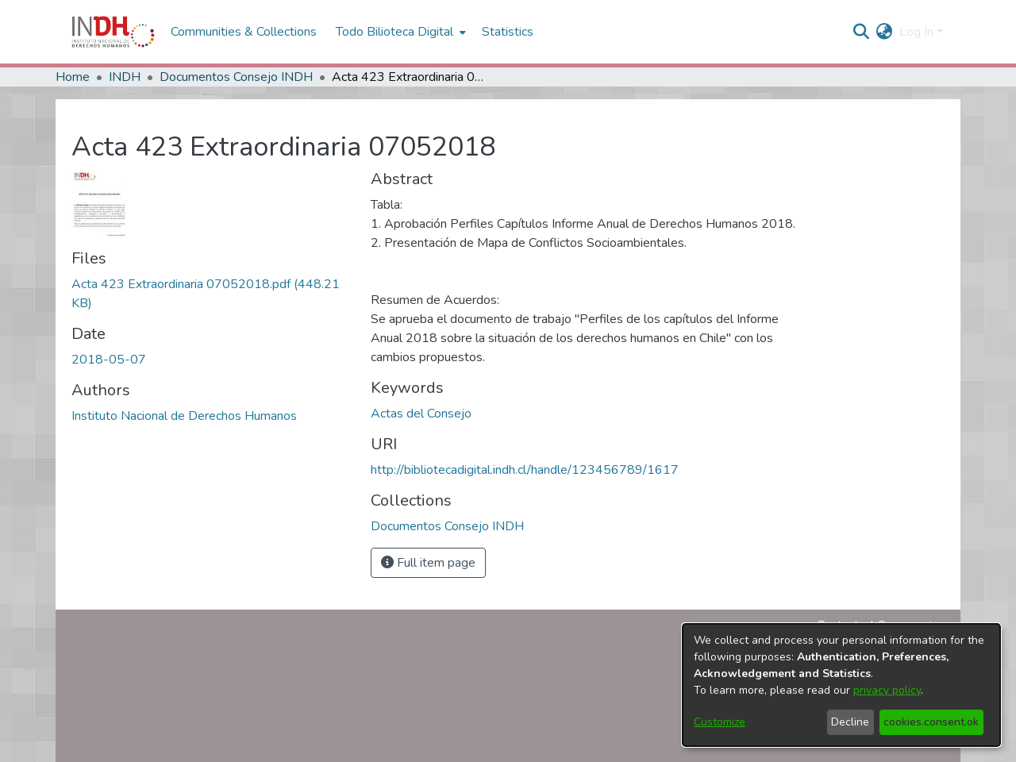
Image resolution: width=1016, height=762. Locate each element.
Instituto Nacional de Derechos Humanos (184, 416)
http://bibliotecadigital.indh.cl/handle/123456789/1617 (525, 470)
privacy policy (887, 690)
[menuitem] (885, 31)
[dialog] (841, 685)
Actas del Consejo (421, 413)
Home (73, 77)
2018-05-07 (108, 359)
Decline (850, 721)
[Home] (113, 32)
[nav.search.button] (862, 31)
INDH (124, 77)
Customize (719, 721)
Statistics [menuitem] (507, 31)
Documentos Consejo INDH (236, 77)
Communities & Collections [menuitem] (244, 31)
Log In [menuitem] (916, 31)
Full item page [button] (428, 563)
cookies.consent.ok (931, 721)
